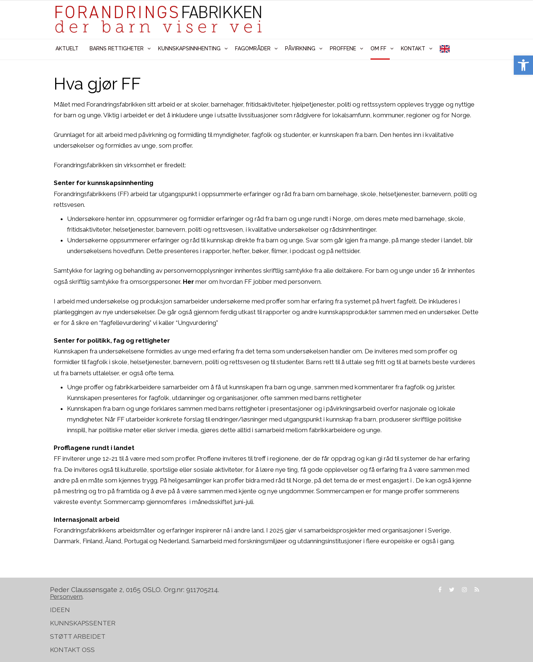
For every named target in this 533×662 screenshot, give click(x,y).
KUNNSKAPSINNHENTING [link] (189, 48)
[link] (523, 65)
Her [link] (188, 281)
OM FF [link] (378, 48)
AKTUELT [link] (67, 48)
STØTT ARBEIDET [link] (78, 636)
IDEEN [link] (60, 610)
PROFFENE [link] (343, 48)
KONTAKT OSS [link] (72, 649)
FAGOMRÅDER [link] (253, 48)
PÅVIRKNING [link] (300, 48)
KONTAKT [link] (413, 48)
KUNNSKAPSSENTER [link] (82, 623)
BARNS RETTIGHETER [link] (117, 48)
